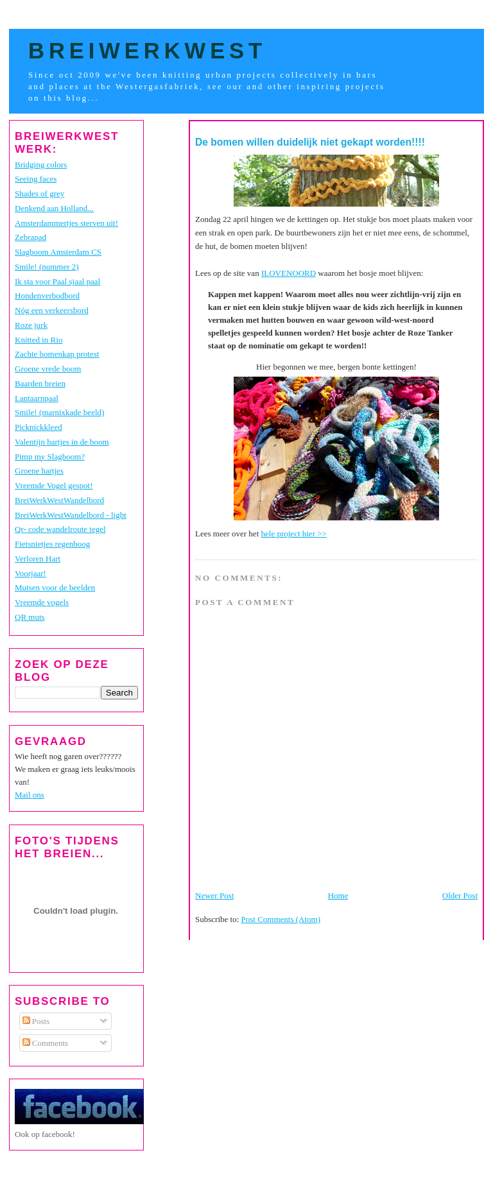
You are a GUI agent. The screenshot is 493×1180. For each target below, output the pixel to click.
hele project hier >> (294, 533)
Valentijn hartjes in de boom (62, 442)
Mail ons (29, 794)
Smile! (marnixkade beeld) (59, 412)
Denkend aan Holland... (54, 208)
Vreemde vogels (42, 602)
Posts (36, 1021)
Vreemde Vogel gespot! (54, 485)
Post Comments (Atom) (281, 919)
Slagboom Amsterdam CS (58, 252)
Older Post (460, 895)
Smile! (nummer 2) (47, 266)
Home (338, 895)
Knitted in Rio (38, 340)
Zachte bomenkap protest (57, 354)
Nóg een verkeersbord (52, 310)
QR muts (30, 617)
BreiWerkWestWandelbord (59, 500)
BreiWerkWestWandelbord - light (70, 515)
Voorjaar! (30, 573)
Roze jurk (31, 325)
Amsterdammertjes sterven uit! (66, 223)
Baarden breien (40, 383)
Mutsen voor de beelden (55, 587)
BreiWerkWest (147, 50)
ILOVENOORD (288, 273)
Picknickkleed (38, 427)
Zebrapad (30, 237)
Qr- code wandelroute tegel (60, 529)
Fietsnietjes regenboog (52, 544)
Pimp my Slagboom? (50, 456)
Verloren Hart (37, 558)
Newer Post (214, 895)
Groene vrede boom (48, 368)
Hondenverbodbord (47, 295)
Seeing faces (35, 179)
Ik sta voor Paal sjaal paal (57, 281)
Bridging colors (41, 164)
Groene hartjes (39, 470)
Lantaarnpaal (36, 398)
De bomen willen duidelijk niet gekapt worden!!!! (310, 142)
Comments (45, 1043)
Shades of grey (39, 193)
